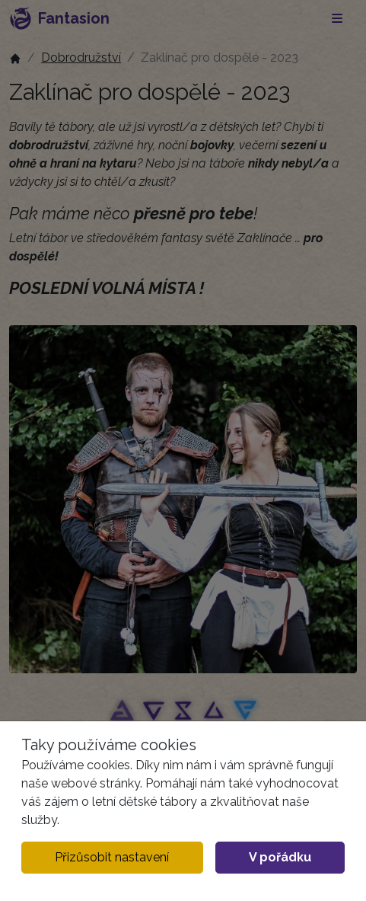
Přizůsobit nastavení (112, 857)
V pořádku (280, 857)
